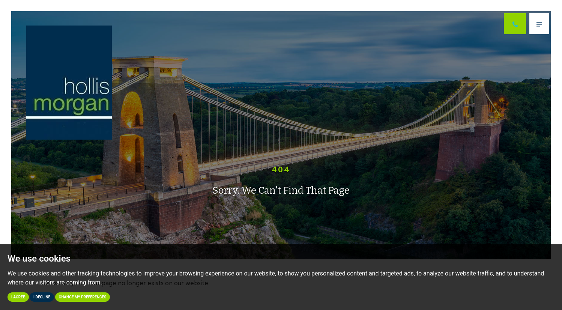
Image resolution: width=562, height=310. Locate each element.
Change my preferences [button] (83, 297)
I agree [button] (18, 297)
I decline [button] (41, 297)
